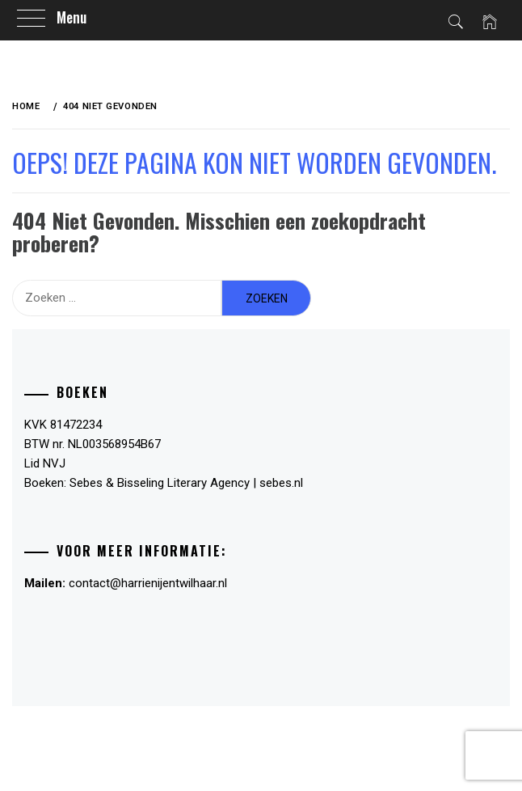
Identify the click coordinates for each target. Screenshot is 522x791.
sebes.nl (281, 483)
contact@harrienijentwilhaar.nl (148, 583)
